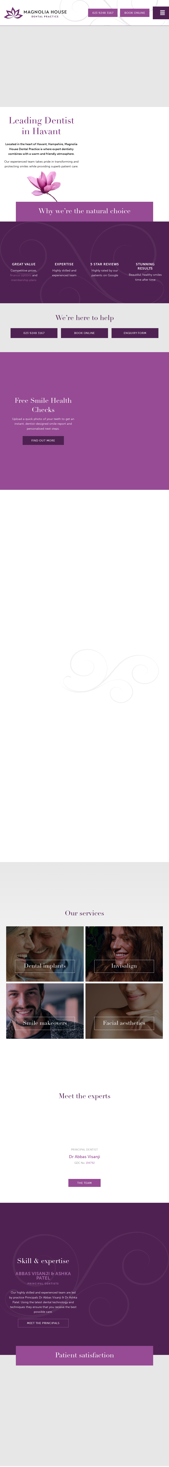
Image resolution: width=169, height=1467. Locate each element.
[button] (161, 12)
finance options (20, 275)
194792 (90, 1163)
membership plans (23, 280)
